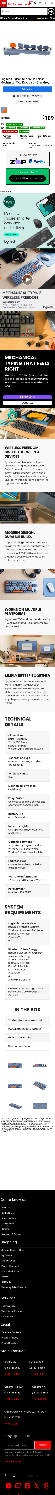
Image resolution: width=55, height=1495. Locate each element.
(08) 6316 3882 (12, 1367)
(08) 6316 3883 (37, 1367)
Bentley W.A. (10, 1362)
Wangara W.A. (39, 1386)
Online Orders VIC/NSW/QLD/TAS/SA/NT (26, 1411)
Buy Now (37, 96)
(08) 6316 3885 (12, 1392)
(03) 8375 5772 (12, 1417)
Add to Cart (27, 89)
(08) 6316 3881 (40, 1392)
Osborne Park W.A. (13, 1386)
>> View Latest (14, 1461)
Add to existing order (27, 102)
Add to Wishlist (21, 96)
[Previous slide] (4, 49)
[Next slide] (50, 49)
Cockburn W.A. (36, 1362)
